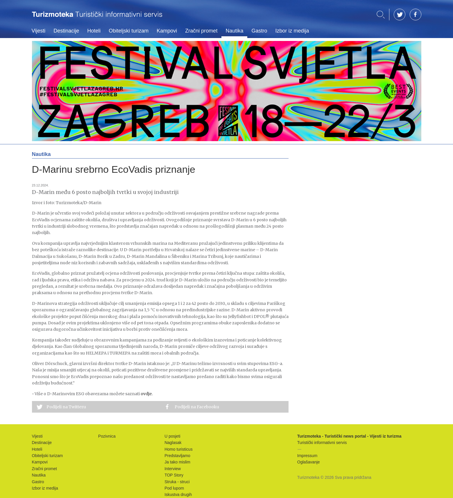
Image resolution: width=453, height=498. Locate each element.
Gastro (259, 31)
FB (415, 14)
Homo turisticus (178, 449)
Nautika (234, 31)
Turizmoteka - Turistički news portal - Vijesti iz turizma (97, 18)
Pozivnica (107, 436)
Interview (172, 468)
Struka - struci (176, 481)
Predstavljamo (177, 455)
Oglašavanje (308, 462)
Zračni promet (201, 31)
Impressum (307, 455)
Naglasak (172, 442)
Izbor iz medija (292, 31)
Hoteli (94, 31)
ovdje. (147, 393)
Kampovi (167, 31)
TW (399, 14)
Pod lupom (174, 488)
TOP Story (173, 475)
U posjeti (172, 436)
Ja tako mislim (177, 462)
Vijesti (39, 31)
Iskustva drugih (178, 494)
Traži (381, 15)
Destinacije (66, 31)
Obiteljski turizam (128, 31)
